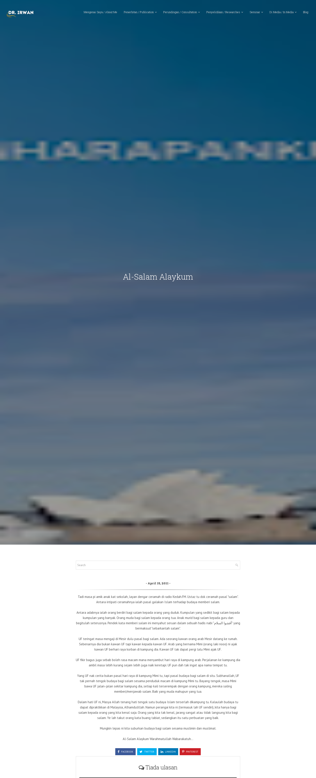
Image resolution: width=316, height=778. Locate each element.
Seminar (255, 12)
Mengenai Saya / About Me (100, 12)
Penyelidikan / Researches (223, 12)
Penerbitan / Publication (139, 12)
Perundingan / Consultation (180, 12)
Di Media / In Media (282, 12)
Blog (305, 12)
